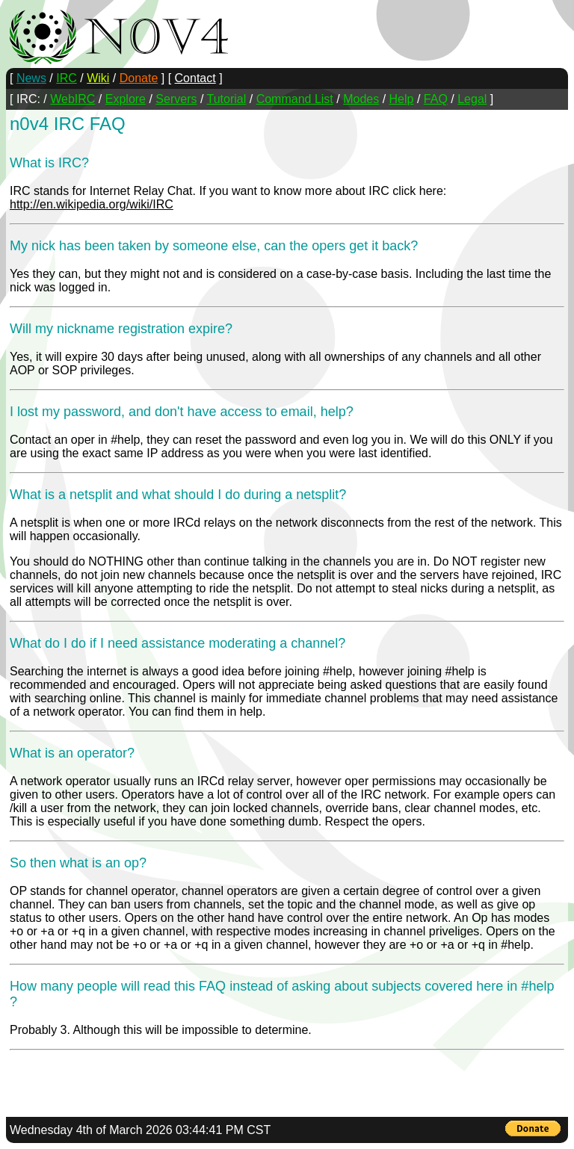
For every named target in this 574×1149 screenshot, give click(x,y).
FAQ (436, 99)
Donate (139, 78)
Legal (472, 99)
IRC (66, 78)
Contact (195, 78)
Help (401, 99)
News (31, 78)
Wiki (98, 78)
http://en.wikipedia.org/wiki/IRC (91, 204)
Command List (294, 99)
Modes (361, 99)
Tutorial (227, 99)
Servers (176, 99)
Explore (125, 99)
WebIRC (72, 99)
